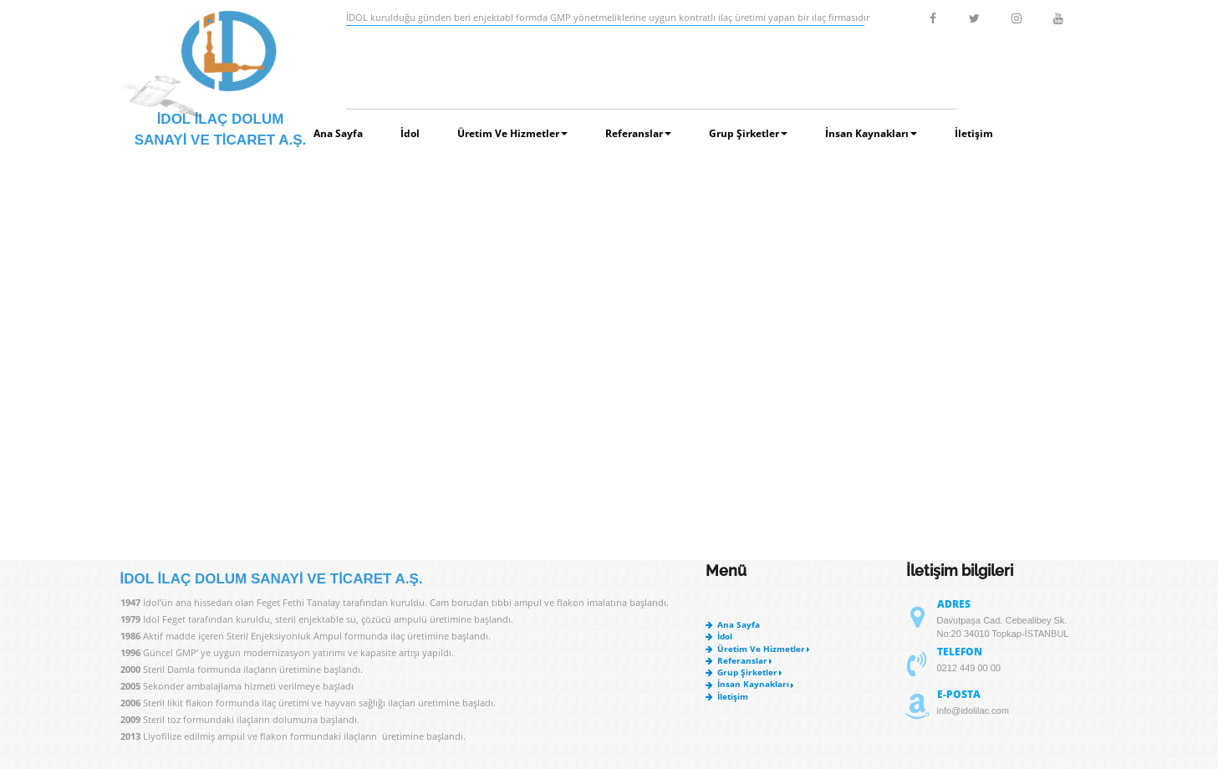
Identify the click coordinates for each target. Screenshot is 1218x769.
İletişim (974, 133)
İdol (410, 133)
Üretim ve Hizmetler (512, 133)
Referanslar (638, 133)
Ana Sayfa (338, 133)
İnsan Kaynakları (871, 133)
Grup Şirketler (748, 133)
